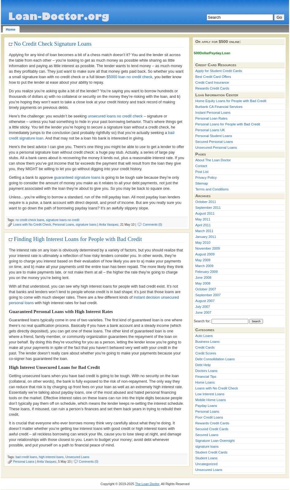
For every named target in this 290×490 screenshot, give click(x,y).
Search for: (202, 321)
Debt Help (203, 365)
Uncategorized (206, 464)
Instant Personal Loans (213, 112)
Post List (201, 172)
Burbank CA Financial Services (218, 107)
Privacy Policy (206, 177)
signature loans (86, 224)
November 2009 (207, 248)
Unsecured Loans (77, 457)
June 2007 (203, 312)
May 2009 (202, 260)
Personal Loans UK (210, 130)
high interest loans (51, 457)
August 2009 (205, 254)
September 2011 (208, 207)
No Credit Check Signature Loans (53, 43)
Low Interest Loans (209, 394)
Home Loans (205, 382)
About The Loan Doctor (213, 160)
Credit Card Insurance (212, 82)
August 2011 (205, 213)
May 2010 (202, 242)
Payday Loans (206, 406)
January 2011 (205, 237)
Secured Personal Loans (214, 142)
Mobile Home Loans (210, 400)
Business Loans (207, 341)
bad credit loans (26, 457)
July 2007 (202, 306)
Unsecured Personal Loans (216, 147)
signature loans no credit (62, 220)
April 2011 (203, 225)
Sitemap (201, 183)
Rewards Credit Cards (212, 88)
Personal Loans (63, 224)
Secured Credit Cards (211, 429)
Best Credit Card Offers (213, 76)
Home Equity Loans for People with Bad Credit (230, 101)
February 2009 (206, 272)
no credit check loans (30, 220)
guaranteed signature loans (77, 177)
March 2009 (204, 266)
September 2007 (208, 295)
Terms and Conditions (212, 189)
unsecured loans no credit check (115, 116)
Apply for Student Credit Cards (218, 71)
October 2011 (205, 202)
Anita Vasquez (109, 224)
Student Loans (206, 458)
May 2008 (202, 283)
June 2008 (203, 277)
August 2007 (205, 301)
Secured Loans (207, 435)
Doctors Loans (206, 371)
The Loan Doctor (147, 484)
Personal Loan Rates (211, 118)
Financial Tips (205, 376)
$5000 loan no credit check (129, 77)
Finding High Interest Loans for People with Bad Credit (78, 239)
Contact (201, 166)
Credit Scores (205, 353)
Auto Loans (204, 336)
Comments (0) (152, 224)
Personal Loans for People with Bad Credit (227, 124)
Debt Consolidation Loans (215, 359)
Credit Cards (205, 347)
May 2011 (202, 219)
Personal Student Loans (213, 136)
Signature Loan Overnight (215, 440)
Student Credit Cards (211, 452)
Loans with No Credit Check (32, 224)
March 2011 (204, 231)
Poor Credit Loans (209, 417)
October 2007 (205, 289)
